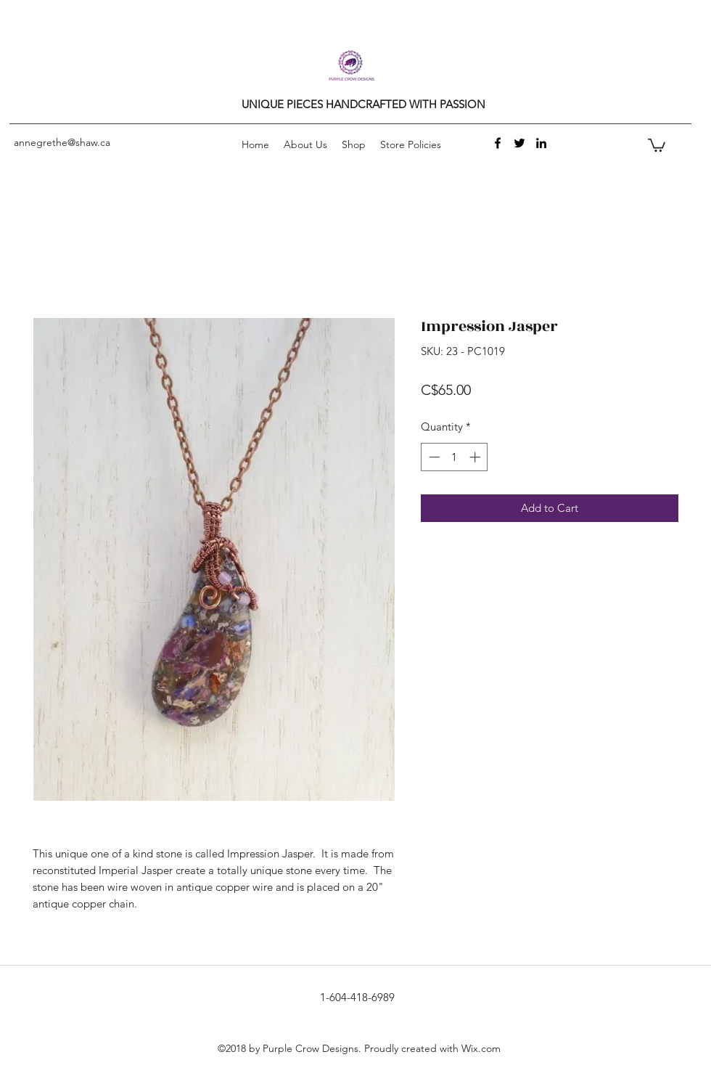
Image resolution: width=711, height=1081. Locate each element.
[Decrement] (433, 457)
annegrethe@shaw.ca (62, 142)
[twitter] (519, 143)
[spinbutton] (455, 457)
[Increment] (476, 457)
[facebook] (497, 143)
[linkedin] (541, 143)
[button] (656, 144)
